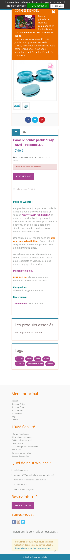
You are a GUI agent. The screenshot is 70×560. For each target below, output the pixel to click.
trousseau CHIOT (35, 364)
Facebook (14, 522)
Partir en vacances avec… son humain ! (30, 479)
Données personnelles (21, 453)
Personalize (57, 6)
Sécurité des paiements (22, 437)
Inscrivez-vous (23, 505)
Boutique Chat (18, 407)
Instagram (18, 522)
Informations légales (20, 434)
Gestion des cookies (20, 456)
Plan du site (17, 449)
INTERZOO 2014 (21, 484)
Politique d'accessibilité (22, 440)
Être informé (23, 176)
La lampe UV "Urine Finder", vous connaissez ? (34, 475)
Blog (13, 416)
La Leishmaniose (21, 470)
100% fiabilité (17, 443)
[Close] (55, 550)
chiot (46, 359)
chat (38, 359)
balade (19, 359)
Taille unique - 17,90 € (24, 189)
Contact (15, 419)
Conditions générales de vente (25, 446)
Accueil (15, 400)
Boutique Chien (18, 404)
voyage (50, 364)
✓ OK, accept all (38, 5)
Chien (29, 359)
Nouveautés (17, 413)
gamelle (20, 364)
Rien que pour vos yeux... (24, 489)
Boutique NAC (18, 410)
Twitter (23, 522)
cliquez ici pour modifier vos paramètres (32, 548)
